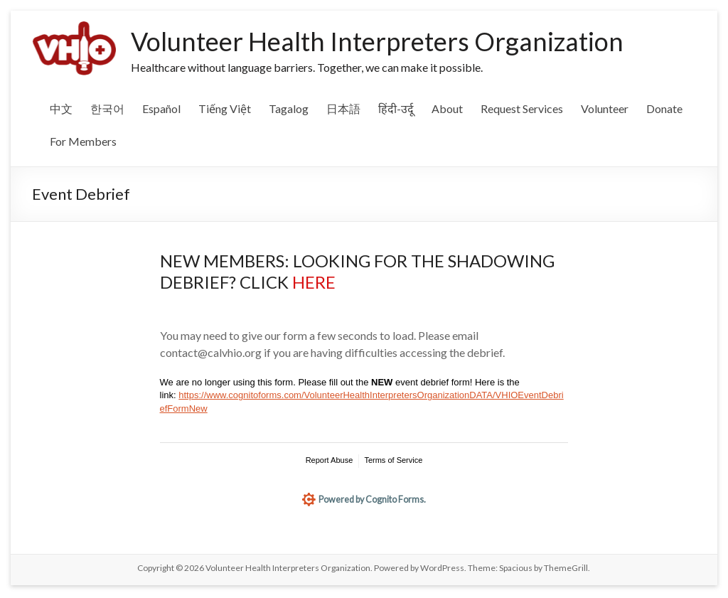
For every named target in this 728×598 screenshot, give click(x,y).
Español (161, 108)
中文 (61, 108)
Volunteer (604, 108)
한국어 (107, 108)
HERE (314, 282)
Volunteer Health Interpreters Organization (377, 41)
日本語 (343, 108)
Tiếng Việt (224, 108)
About (447, 108)
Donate (664, 108)
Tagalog (289, 108)
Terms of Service (393, 460)
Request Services (522, 108)
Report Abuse (329, 460)
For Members (83, 141)
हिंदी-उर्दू (396, 108)
